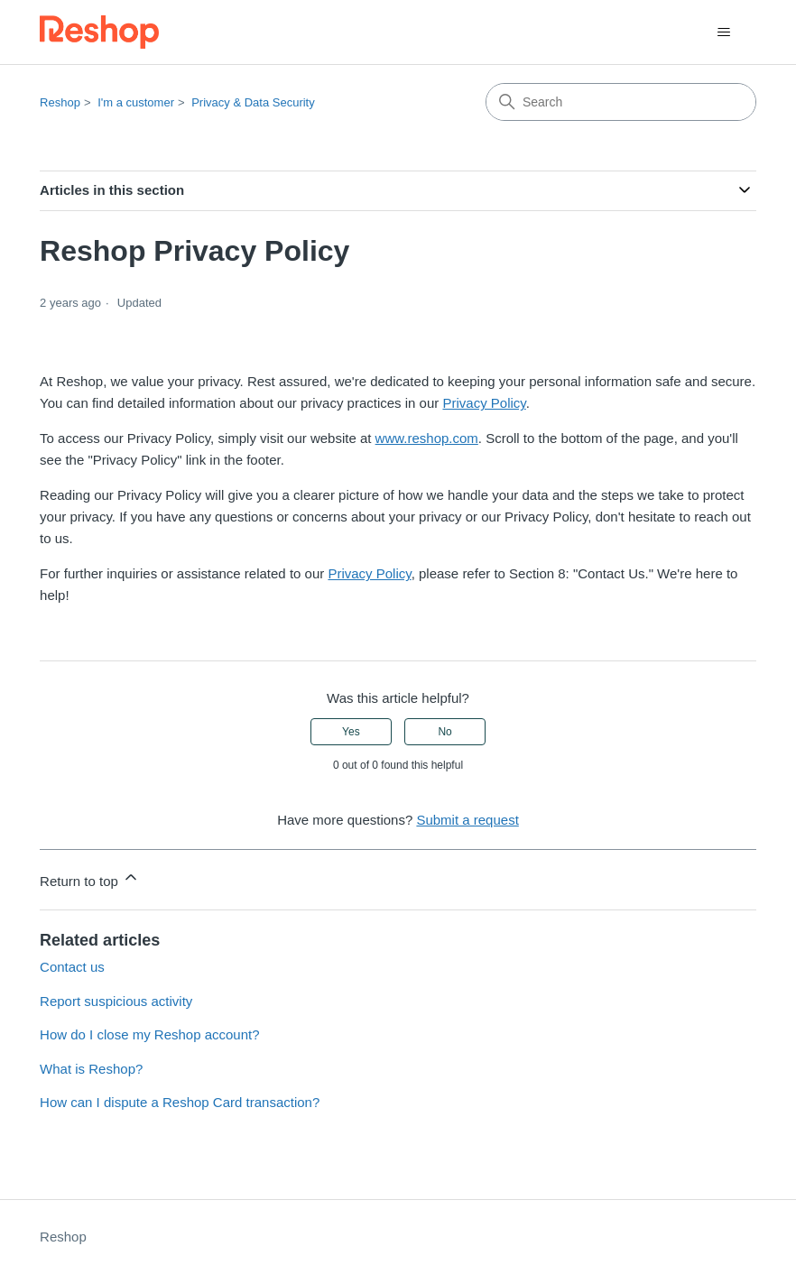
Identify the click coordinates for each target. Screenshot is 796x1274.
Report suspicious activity (116, 1001)
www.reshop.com (426, 438)
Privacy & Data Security (253, 102)
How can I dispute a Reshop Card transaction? (179, 1102)
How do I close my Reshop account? (149, 1034)
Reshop (60, 102)
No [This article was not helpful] (444, 731)
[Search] (620, 102)
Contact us (72, 966)
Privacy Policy (483, 403)
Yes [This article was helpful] (351, 731)
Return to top (90, 878)
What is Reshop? (91, 1068)
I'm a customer (135, 102)
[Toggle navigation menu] (724, 32)
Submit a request (467, 819)
